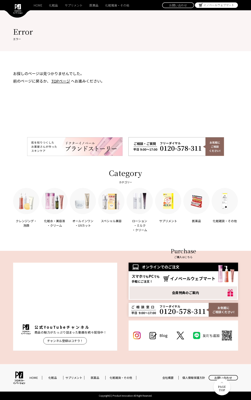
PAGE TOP (222, 387)
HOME (38, 5)
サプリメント (74, 5)
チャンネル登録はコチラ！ (65, 340)
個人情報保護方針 (193, 378)
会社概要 (168, 378)
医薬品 (93, 5)
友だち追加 (218, 335)
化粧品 (53, 5)
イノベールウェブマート (218, 5)
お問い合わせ (178, 5)
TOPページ (60, 81)
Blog (163, 335)
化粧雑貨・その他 (117, 5)
